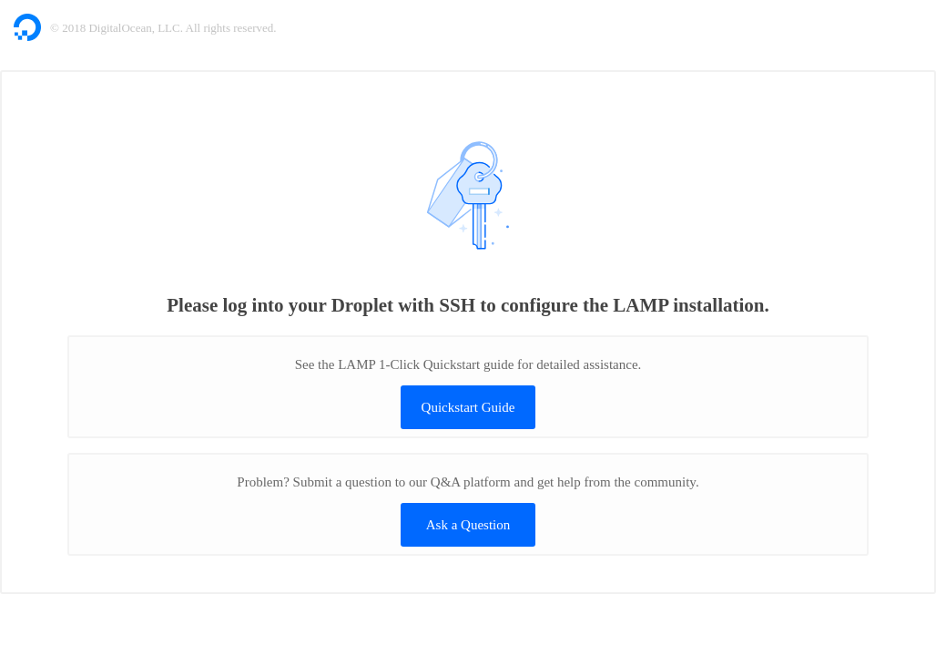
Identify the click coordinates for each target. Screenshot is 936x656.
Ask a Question (468, 525)
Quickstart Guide (468, 407)
